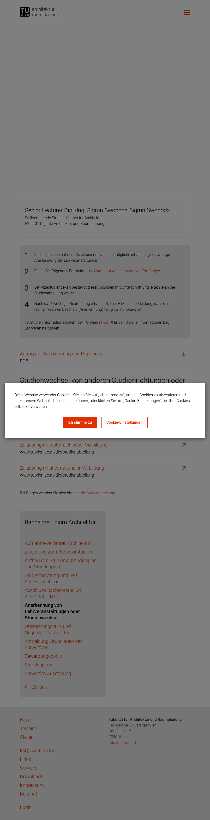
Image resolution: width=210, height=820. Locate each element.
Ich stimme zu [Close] (80, 422)
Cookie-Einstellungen (124, 422)
